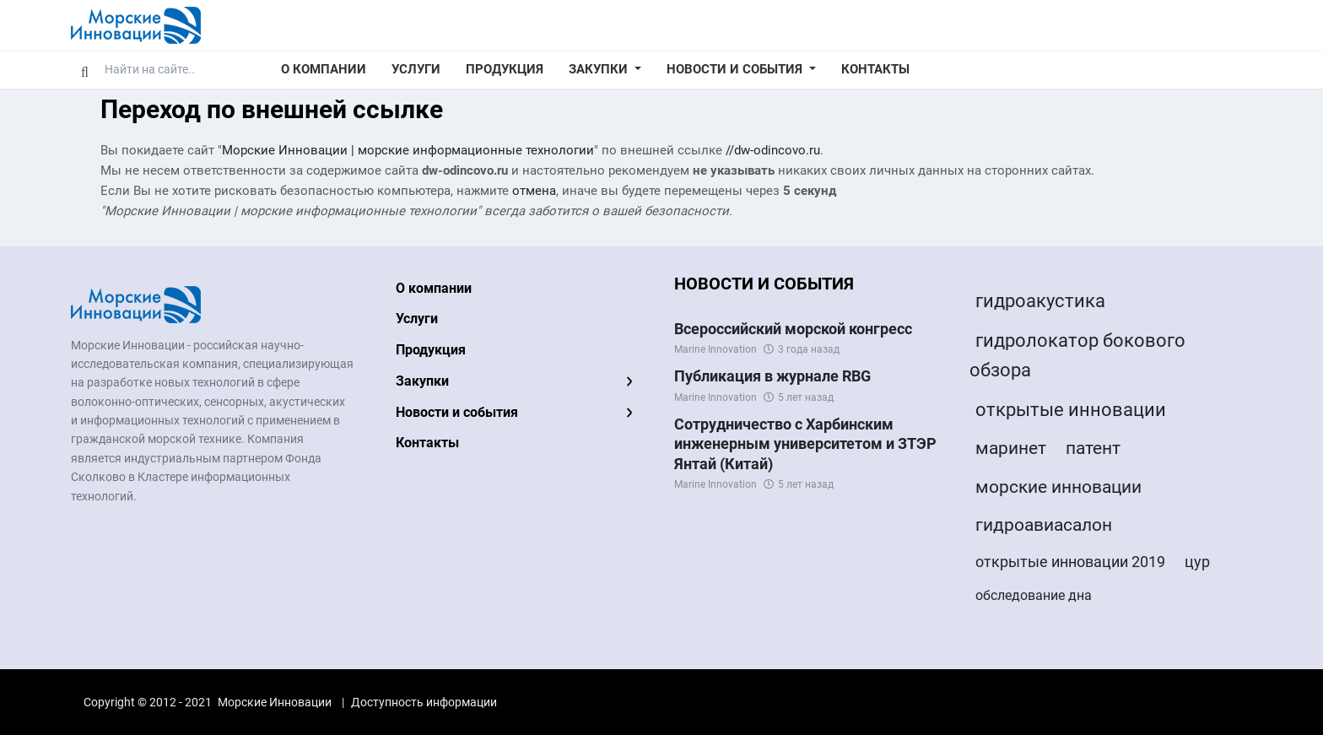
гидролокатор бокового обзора (1077, 355)
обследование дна (1033, 595)
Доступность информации (424, 702)
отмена (534, 190)
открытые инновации (1070, 409)
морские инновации (1058, 487)
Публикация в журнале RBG (772, 376)
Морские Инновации (275, 702)
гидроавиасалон (1043, 525)
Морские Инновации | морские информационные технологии (408, 150)
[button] (605, 70)
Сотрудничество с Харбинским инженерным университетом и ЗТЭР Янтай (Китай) (805, 444)
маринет (1010, 448)
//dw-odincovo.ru (773, 150)
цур (1197, 561)
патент (1093, 448)
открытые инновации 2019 (1070, 561)
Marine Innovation (715, 349)
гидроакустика (1040, 300)
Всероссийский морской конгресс (793, 329)
